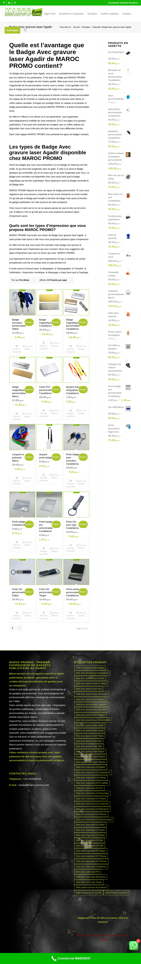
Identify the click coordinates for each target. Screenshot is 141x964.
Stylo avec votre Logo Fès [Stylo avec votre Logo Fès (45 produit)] (87, 872)
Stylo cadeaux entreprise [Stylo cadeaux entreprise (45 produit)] (116, 893)
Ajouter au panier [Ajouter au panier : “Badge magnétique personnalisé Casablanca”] (70, 349)
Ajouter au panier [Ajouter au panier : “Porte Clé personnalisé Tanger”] (43, 615)
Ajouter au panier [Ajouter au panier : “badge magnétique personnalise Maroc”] (16, 416)
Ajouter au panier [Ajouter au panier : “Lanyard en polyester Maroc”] (16, 481)
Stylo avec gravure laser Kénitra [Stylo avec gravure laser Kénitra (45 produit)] (90, 699)
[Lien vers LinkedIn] (9, 3)
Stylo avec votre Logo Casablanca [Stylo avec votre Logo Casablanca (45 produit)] (91, 866)
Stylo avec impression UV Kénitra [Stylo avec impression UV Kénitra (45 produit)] (91, 798)
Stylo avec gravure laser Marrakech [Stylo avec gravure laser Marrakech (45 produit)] (92, 709)
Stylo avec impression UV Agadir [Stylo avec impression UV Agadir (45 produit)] (90, 767)
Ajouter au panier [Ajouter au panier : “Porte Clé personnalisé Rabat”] (16, 615)
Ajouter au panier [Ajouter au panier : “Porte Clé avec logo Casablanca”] (70, 548)
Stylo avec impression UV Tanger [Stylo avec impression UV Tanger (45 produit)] (91, 851)
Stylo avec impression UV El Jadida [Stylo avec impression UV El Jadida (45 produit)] (92, 783)
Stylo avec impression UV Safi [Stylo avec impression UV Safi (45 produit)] (89, 840)
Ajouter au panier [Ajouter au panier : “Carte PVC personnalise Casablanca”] (43, 413)
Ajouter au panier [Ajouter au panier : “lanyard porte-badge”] (43, 477)
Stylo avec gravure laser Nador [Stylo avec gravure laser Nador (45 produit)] (90, 725)
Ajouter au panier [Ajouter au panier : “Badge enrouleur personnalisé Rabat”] (16, 349)
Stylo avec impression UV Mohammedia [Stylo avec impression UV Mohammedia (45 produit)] (94, 819)
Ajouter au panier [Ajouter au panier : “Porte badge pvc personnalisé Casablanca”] (43, 551)
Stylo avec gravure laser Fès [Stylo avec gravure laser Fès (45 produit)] (88, 689)
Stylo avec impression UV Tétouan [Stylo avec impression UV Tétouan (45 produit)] (91, 861)
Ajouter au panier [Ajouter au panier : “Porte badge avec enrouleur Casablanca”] (70, 484)
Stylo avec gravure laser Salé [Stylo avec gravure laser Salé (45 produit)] (89, 746)
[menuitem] (16, 14)
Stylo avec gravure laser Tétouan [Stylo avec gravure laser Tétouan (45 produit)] (90, 762)
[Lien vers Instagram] (15, 3)
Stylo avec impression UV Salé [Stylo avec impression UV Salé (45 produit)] (89, 845)
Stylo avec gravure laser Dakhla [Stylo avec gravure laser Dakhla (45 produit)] (90, 678)
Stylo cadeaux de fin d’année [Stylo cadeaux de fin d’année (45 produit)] (89, 893)
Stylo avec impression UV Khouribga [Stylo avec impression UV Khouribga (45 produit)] (92, 793)
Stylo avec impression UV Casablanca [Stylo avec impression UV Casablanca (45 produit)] (93, 772)
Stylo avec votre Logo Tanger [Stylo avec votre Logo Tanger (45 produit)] (89, 882)
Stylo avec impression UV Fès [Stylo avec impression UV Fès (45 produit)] (89, 788)
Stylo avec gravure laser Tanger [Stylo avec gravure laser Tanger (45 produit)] (90, 751)
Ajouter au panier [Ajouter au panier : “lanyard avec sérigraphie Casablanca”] (70, 413)
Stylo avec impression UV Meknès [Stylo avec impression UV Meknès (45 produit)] (91, 814)
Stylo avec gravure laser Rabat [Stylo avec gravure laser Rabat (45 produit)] (89, 736)
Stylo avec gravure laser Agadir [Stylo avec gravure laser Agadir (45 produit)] (90, 668)
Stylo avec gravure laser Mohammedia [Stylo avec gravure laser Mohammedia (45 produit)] (93, 720)
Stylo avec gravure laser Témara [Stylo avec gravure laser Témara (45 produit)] (90, 756)
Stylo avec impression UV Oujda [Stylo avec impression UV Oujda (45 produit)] (90, 830)
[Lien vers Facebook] (3, 3)
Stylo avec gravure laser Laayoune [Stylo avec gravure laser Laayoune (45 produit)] (91, 704)
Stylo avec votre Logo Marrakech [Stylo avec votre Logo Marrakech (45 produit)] (90, 877)
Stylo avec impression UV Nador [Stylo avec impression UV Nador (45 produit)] (90, 825)
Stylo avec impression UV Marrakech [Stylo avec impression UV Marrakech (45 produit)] (92, 809)
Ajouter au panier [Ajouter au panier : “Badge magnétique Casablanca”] (43, 346)
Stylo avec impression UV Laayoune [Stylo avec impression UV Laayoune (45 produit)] (92, 804)
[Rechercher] (25, 30)
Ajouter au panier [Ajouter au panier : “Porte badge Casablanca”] (16, 545)
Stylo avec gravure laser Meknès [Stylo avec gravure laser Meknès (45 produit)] (90, 715)
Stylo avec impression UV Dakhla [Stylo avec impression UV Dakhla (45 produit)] (91, 777)
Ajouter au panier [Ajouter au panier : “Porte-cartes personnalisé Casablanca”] (70, 615)
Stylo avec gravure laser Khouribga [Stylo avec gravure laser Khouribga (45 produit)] (91, 694)
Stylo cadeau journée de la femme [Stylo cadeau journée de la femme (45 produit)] (91, 887)
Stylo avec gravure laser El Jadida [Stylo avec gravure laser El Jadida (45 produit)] (91, 683)
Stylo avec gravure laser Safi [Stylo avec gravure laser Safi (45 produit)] (89, 741)
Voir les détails (27, 347)
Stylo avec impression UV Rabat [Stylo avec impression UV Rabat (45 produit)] (90, 835)
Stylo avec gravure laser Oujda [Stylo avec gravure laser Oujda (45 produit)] (89, 730)
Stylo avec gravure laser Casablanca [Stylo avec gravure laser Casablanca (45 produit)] (92, 673)
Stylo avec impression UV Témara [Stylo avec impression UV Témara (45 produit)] (91, 856)
